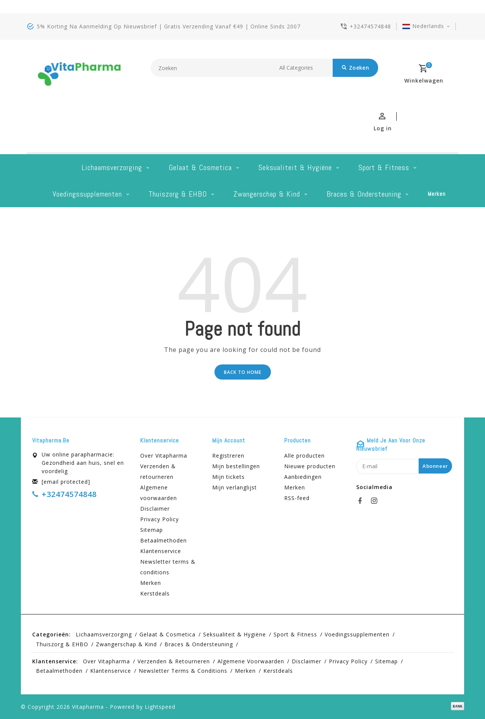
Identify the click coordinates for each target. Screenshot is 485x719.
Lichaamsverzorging (111, 167)
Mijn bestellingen (236, 466)
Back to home (242, 372)
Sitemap (151, 529)
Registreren (228, 455)
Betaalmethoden (163, 540)
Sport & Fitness (383, 167)
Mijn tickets (228, 476)
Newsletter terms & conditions (168, 567)
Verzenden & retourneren (158, 471)
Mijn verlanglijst (234, 487)
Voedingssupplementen (87, 194)
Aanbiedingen (303, 476)
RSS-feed (297, 498)
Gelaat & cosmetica (200, 167)
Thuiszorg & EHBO (178, 194)
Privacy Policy (159, 519)
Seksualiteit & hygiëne (295, 167)
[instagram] (376, 501)
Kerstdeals (155, 593)
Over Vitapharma (163, 455)
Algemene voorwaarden (158, 493)
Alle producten (304, 455)
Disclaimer (155, 508)
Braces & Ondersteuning (364, 194)
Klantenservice (160, 551)
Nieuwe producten (309, 466)
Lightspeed (160, 706)
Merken (437, 193)
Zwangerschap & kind (266, 194)
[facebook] (362, 501)
